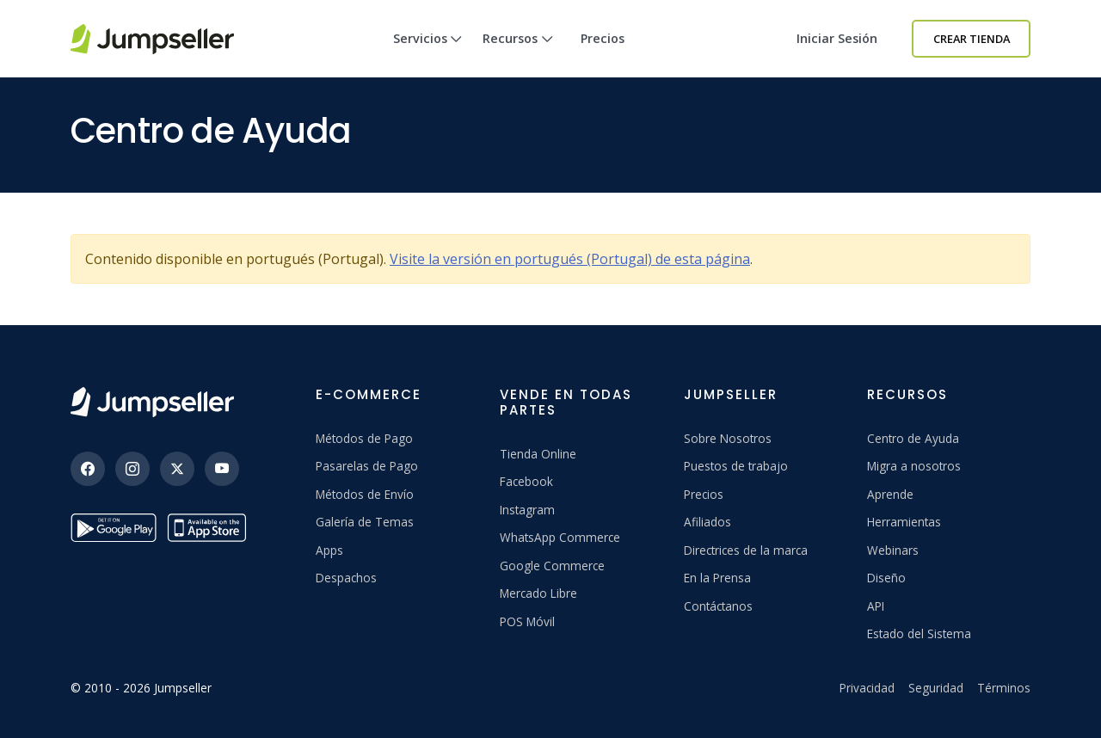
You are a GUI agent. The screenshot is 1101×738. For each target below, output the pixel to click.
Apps (329, 550)
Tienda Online (538, 454)
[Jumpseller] (152, 402)
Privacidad (867, 688)
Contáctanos (718, 606)
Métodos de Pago (364, 438)
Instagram (527, 509)
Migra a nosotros (914, 466)
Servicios (428, 53)
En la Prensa (717, 577)
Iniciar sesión (837, 38)
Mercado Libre (538, 593)
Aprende (890, 494)
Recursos (518, 53)
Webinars (893, 550)
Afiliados (707, 522)
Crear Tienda (971, 38)
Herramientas (904, 522)
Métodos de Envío (365, 494)
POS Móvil (527, 621)
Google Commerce (552, 565)
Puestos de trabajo (736, 466)
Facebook (526, 481)
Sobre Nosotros (728, 438)
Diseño (886, 577)
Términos (1003, 688)
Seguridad (935, 688)
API (875, 606)
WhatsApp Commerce (560, 537)
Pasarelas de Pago (367, 466)
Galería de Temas (365, 522)
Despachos (346, 577)
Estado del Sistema (919, 633)
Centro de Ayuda (913, 438)
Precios (602, 38)
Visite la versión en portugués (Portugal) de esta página (570, 258)
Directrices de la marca (746, 550)
